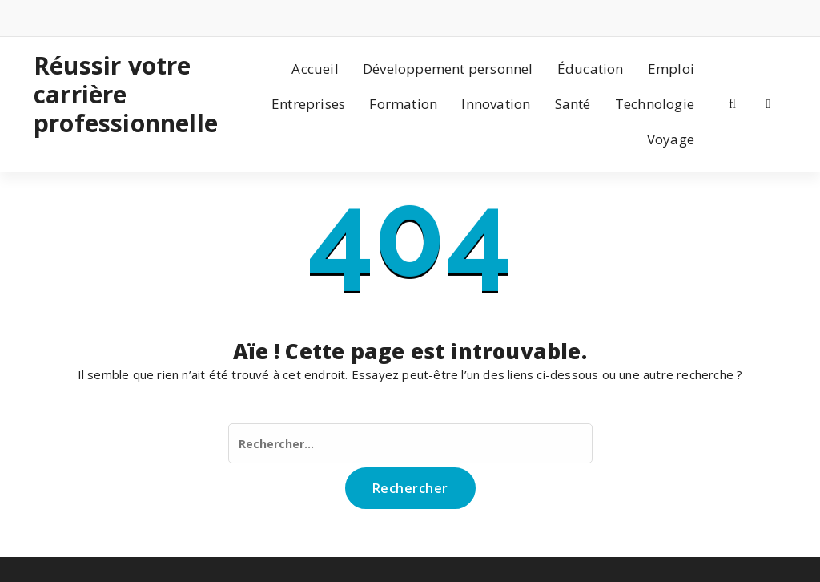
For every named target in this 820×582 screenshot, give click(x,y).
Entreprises (308, 104)
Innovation (495, 104)
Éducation (590, 68)
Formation (403, 104)
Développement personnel (448, 68)
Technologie (654, 104)
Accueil (314, 68)
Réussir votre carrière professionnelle (119, 94)
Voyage (670, 139)
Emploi (671, 68)
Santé (573, 104)
